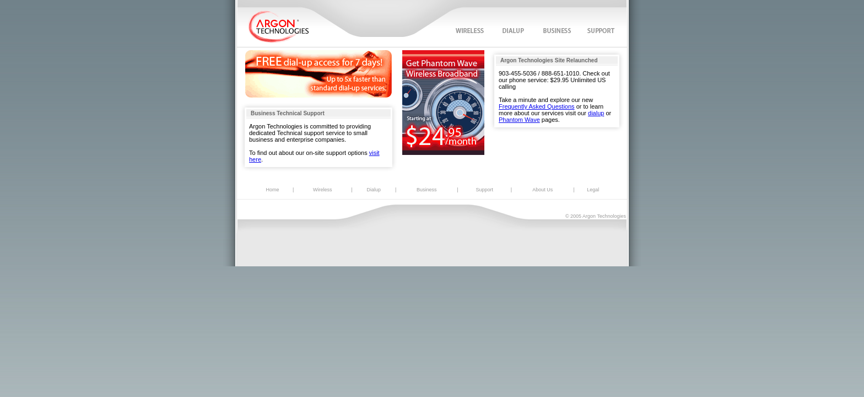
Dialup (374, 189)
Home (272, 189)
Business (427, 189)
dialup (596, 113)
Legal (593, 189)
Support (484, 189)
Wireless (322, 189)
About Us (542, 189)
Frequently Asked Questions (537, 106)
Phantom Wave (519, 119)
